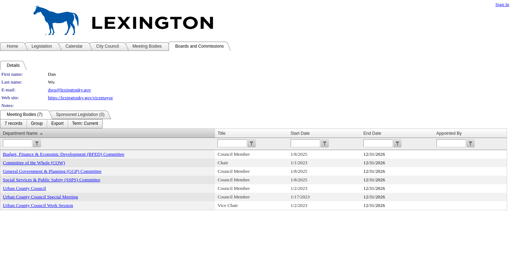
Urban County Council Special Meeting (40, 196)
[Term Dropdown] (85, 123)
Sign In (502, 4)
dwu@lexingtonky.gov (69, 89)
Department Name (20, 133)
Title (221, 133)
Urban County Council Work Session (38, 205)
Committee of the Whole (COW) (34, 162)
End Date (372, 133)
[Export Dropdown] (57, 123)
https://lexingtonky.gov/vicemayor (80, 97)
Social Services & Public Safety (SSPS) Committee (51, 179)
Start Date (300, 133)
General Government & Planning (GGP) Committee (52, 171)
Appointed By (449, 133)
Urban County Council (24, 188)
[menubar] (51, 123)
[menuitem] (13, 123)
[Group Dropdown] (37, 123)
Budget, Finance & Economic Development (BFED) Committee (63, 154)
